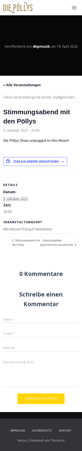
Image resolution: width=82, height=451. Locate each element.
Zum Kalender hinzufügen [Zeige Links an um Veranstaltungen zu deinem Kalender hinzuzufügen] (36, 161)
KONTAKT (65, 430)
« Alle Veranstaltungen (22, 85)
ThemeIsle (58, 440)
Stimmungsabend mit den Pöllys (26, 242)
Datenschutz (42, 430)
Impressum (17, 430)
